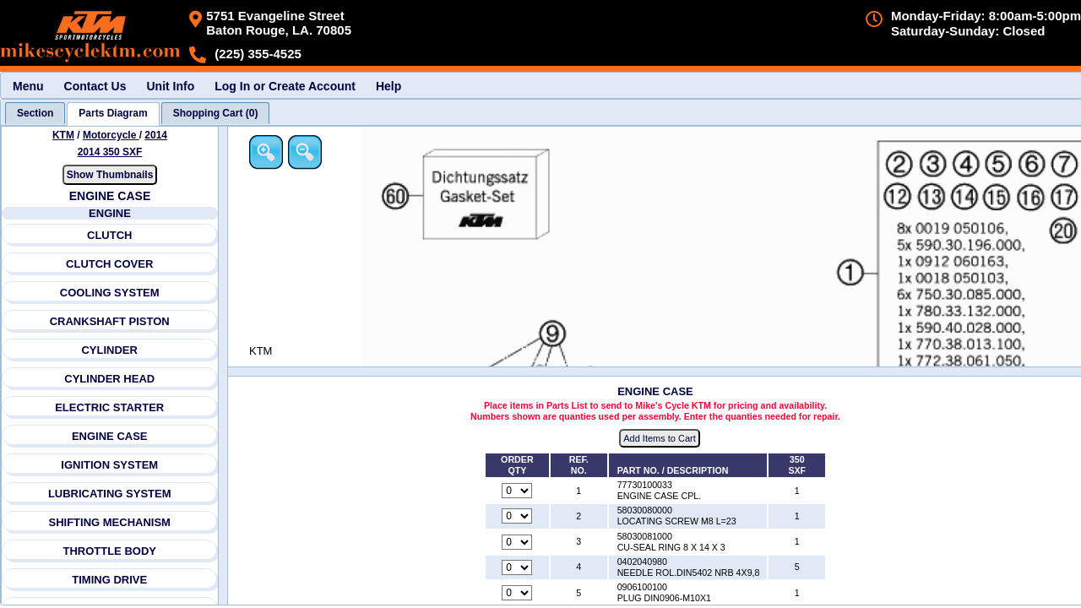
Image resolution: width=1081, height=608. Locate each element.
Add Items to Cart (659, 438)
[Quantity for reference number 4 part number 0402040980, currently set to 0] (517, 567)
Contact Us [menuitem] (95, 86)
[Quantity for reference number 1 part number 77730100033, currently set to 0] (517, 490)
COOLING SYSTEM (110, 292)
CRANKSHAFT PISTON (110, 321)
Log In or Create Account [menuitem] (285, 86)
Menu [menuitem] (28, 86)
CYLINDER (109, 350)
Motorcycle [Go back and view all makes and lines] (111, 135)
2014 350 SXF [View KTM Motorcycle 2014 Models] (110, 152)
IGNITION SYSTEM (109, 465)
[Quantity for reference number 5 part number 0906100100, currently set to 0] (517, 592)
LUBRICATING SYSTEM (109, 493)
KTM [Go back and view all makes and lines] (63, 135)
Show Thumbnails (110, 175)
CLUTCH (109, 235)
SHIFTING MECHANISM (109, 522)
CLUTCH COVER (109, 264)
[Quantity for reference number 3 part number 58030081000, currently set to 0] (517, 542)
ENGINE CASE (110, 436)
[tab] (35, 113)
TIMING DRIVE (109, 579)
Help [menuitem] (388, 86)
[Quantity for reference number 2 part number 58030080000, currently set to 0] (517, 516)
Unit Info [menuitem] (170, 86)
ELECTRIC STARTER (109, 407)
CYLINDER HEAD (109, 378)
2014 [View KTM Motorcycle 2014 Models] (155, 135)
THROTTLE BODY (109, 551)
